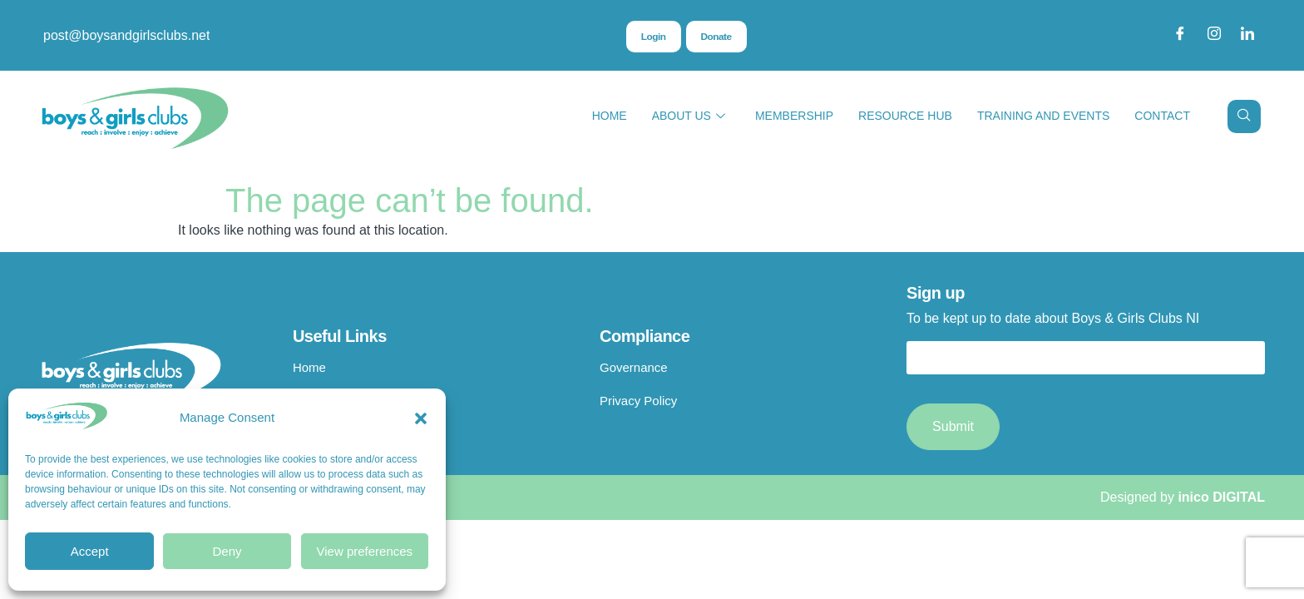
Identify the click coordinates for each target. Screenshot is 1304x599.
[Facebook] (1180, 35)
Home (609, 115)
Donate (716, 36)
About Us (688, 116)
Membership (794, 115)
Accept (90, 551)
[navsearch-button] (1244, 116)
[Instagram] (1214, 35)
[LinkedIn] (1247, 35)
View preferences (365, 551)
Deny (226, 551)
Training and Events (1043, 115)
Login (652, 36)
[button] (420, 418)
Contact (1162, 115)
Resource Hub (905, 115)
